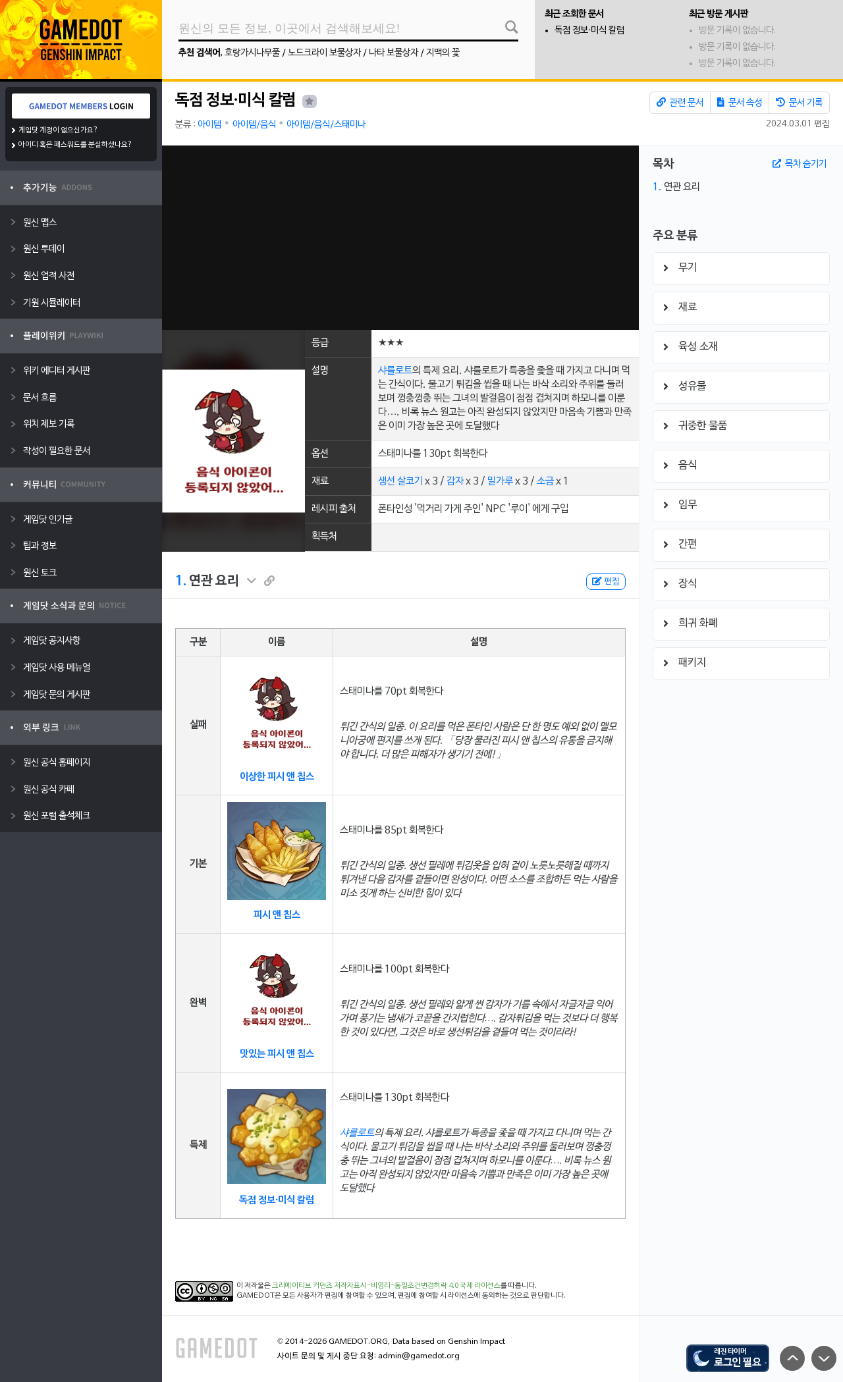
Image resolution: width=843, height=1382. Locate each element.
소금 (545, 481)
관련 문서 (680, 102)
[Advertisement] (400, 238)
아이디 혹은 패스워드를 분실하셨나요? (75, 145)
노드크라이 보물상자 (324, 53)
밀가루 (500, 481)
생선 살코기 (400, 481)
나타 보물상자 (393, 53)
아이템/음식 (254, 125)
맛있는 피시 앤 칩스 (277, 1054)
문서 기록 (799, 102)
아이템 (209, 125)
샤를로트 (395, 370)
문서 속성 (739, 102)
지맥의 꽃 (443, 53)
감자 (455, 481)
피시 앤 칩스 (277, 915)
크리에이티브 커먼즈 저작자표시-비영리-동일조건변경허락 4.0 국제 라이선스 (386, 1286)
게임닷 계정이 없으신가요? (58, 130)
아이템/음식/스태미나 (326, 125)
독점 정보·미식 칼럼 (589, 31)
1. (180, 581)
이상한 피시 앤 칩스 (277, 777)
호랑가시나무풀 (252, 53)
